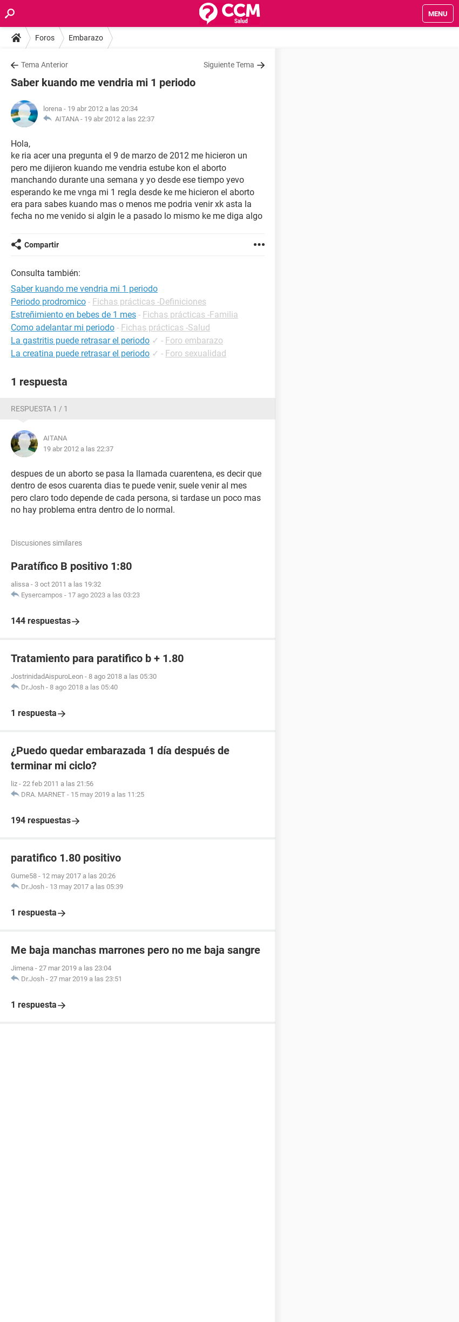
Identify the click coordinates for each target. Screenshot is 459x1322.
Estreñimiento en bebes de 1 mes (73, 314)
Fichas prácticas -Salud (165, 327)
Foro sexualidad (195, 353)
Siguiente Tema (229, 64)
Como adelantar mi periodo (62, 327)
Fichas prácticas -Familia (190, 314)
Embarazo (86, 37)
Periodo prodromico (48, 302)
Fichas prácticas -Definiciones (149, 302)
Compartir (41, 244)
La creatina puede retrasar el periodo (80, 353)
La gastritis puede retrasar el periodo (80, 340)
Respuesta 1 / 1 (39, 408)
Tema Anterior (44, 64)
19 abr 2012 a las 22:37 (119, 119)
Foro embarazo (194, 340)
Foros (45, 37)
